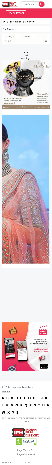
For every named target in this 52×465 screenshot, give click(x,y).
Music (27, 462)
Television (15, 21)
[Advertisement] (26, 295)
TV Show (30, 21)
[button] (48, 4)
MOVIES (6, 462)
